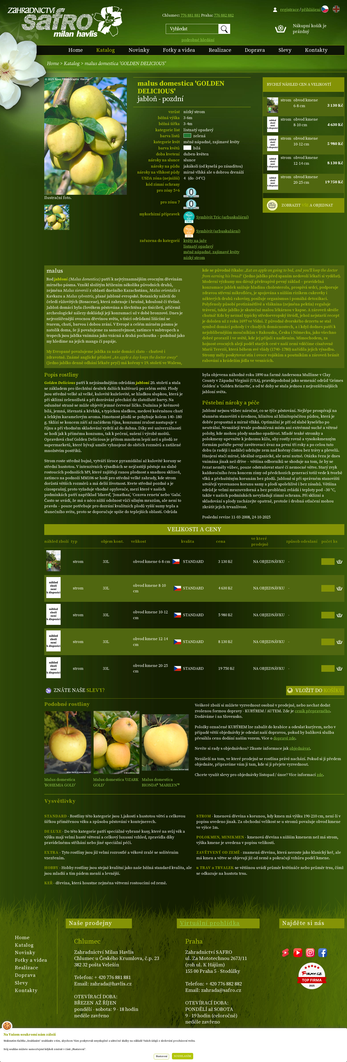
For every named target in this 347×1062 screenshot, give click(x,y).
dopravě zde (284, 738)
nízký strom (194, 257)
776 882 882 (224, 15)
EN (335, 8)
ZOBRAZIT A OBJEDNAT (307, 205)
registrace (289, 9)
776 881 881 (190, 15)
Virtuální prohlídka (210, 923)
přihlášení (311, 9)
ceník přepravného (312, 711)
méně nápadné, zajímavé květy (211, 252)
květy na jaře (195, 240)
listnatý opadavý (198, 246)
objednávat (299, 748)
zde (320, 774)
